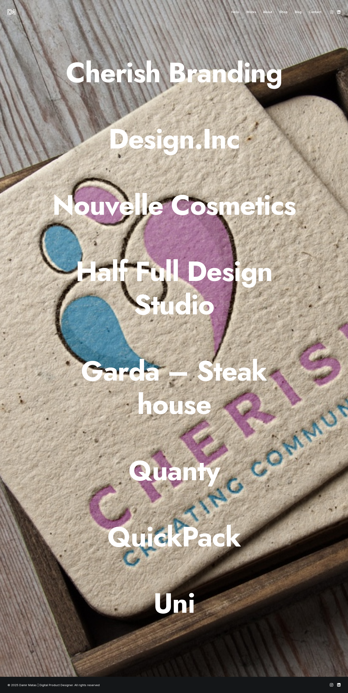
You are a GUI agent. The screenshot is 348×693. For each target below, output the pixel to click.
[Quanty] (174, 470)
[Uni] (174, 603)
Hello (235, 12)
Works (251, 12)
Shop (283, 12)
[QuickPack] (174, 537)
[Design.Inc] (174, 139)
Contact (315, 12)
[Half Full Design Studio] (174, 288)
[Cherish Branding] (174, 72)
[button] (332, 12)
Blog (298, 12)
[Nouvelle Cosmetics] (174, 205)
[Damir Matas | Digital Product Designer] (11, 12)
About (267, 12)
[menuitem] (235, 12)
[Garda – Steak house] (174, 387)
